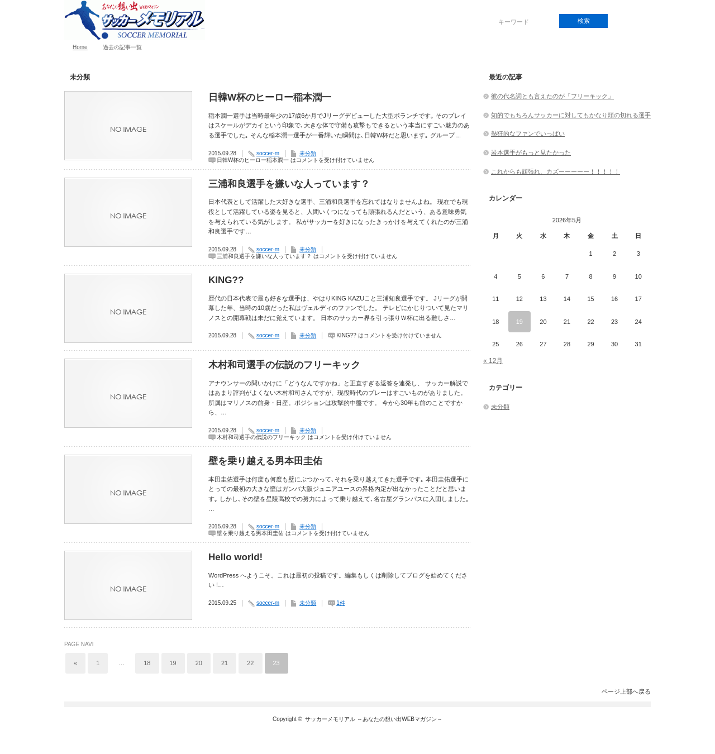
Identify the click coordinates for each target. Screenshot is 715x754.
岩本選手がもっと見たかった (531, 152)
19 (173, 663)
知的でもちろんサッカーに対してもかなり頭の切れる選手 (571, 115)
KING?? (226, 280)
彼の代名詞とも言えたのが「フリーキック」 (552, 96)
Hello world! (235, 557)
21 (224, 663)
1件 (340, 603)
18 (147, 663)
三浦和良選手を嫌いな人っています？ (289, 184)
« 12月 (493, 361)
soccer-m (267, 153)
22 (250, 663)
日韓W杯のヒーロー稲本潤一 (269, 97)
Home (80, 47)
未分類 (307, 153)
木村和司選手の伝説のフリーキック (284, 365)
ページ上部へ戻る (626, 691)
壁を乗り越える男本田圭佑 (265, 461)
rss (631, 21)
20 (199, 663)
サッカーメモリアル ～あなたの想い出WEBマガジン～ (373, 719)
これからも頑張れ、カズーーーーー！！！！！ (555, 171)
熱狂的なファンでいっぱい (528, 133)
